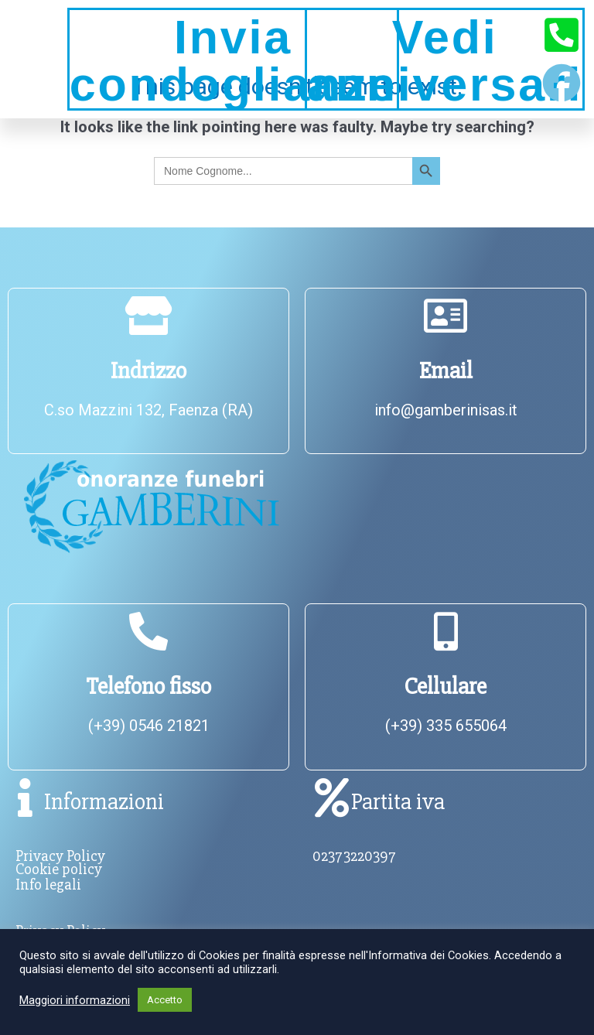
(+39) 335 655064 (446, 725)
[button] (30, 59)
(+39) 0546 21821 (149, 725)
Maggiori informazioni (74, 1000)
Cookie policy (58, 869)
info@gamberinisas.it (445, 410)
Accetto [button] (165, 1000)
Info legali (48, 884)
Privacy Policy (60, 856)
